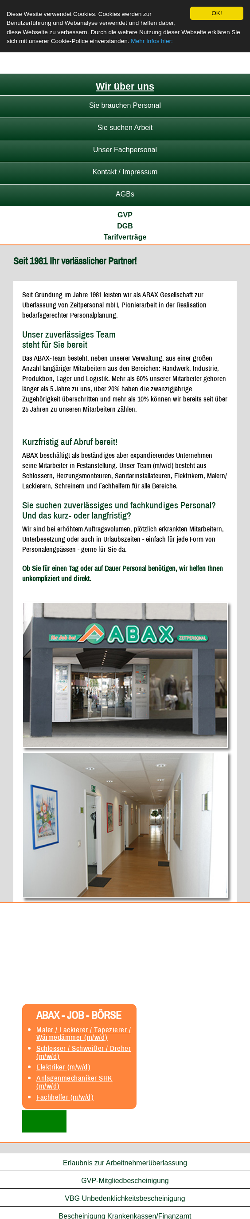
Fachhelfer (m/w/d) (65, 1097)
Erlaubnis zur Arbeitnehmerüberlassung (125, 1163)
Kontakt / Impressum (125, 172)
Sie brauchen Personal (125, 105)
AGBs (125, 194)
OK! (216, 13)
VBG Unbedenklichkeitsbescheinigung (125, 1198)
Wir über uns (125, 86)
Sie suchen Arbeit (125, 127)
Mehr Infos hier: (151, 41)
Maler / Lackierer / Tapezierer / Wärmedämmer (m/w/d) (83, 1033)
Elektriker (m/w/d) (63, 1067)
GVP (125, 215)
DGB (125, 226)
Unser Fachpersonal (125, 149)
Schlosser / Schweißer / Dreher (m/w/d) (83, 1052)
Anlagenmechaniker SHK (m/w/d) (74, 1082)
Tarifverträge (125, 237)
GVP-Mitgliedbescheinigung (124, 1180)
